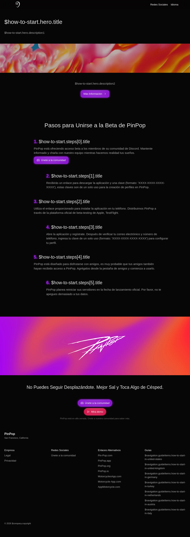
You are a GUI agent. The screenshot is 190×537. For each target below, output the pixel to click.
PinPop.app (104, 460)
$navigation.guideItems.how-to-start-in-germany (165, 475)
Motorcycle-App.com (109, 481)
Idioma (174, 4)
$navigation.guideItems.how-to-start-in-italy (165, 511)
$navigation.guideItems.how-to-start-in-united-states (165, 457)
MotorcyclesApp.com (109, 476)
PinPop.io (103, 471)
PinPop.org (104, 465)
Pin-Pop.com (105, 455)
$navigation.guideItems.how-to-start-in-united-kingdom (165, 466)
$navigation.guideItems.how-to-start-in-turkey (165, 484)
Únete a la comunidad (63, 455)
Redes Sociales (159, 4)
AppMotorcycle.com (109, 486)
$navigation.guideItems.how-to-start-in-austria (165, 502)
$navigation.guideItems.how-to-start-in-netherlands (165, 493)
